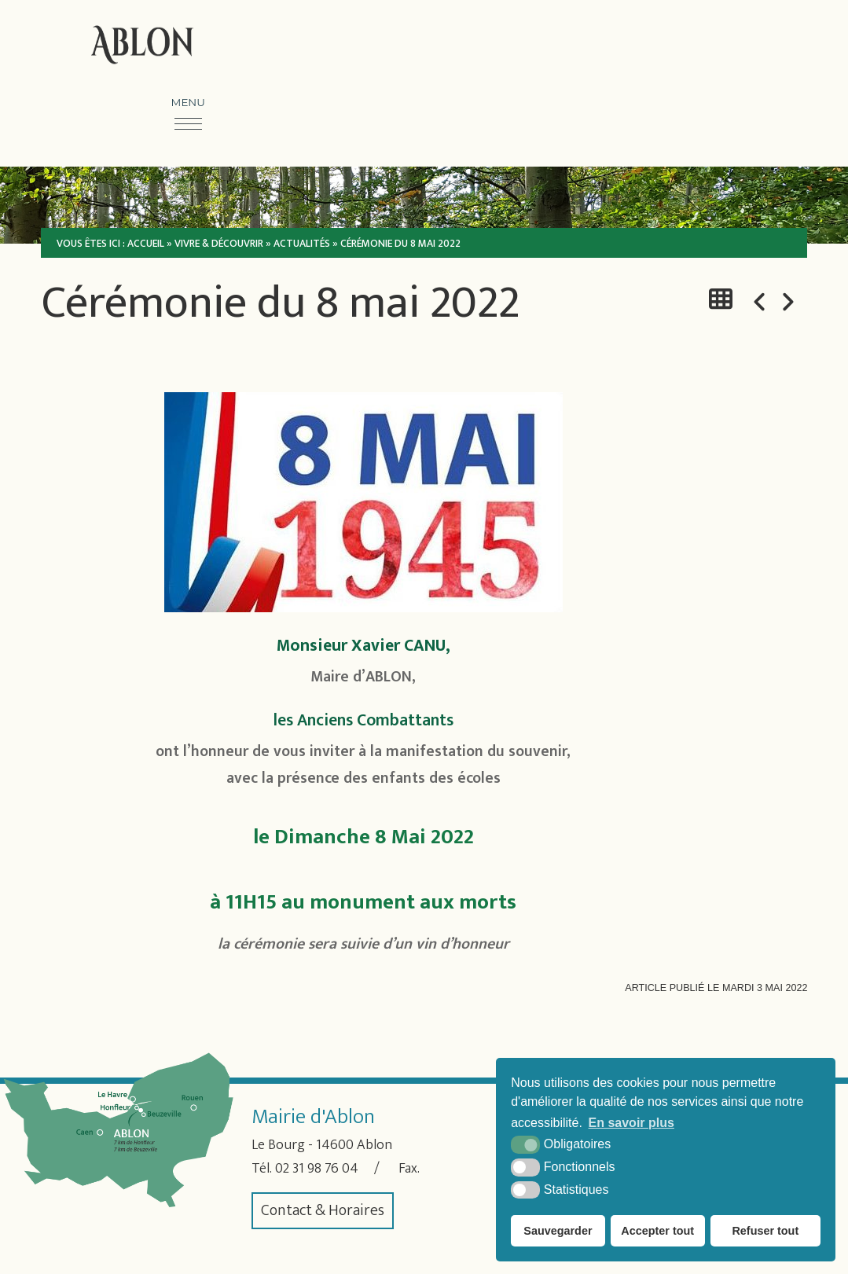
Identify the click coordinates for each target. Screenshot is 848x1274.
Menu (188, 101)
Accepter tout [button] (657, 1230)
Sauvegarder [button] (557, 1230)
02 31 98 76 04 (323, 1167)
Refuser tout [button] (765, 1230)
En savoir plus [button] (631, 1122)
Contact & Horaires (322, 1209)
